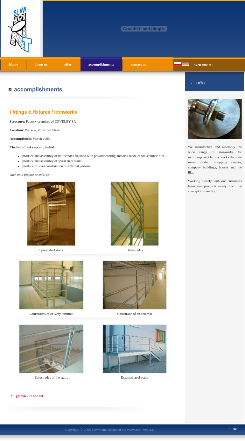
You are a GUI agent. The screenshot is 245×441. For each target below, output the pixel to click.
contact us (138, 64)
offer (68, 64)
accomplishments (101, 64)
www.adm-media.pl (141, 429)
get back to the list (29, 396)
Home (13, 64)
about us (41, 64)
